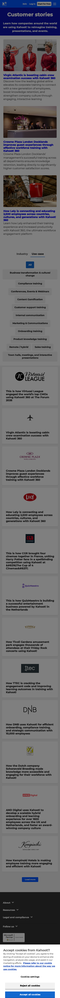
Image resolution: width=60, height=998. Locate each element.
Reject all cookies (30, 990)
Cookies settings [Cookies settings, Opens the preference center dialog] (30, 981)
